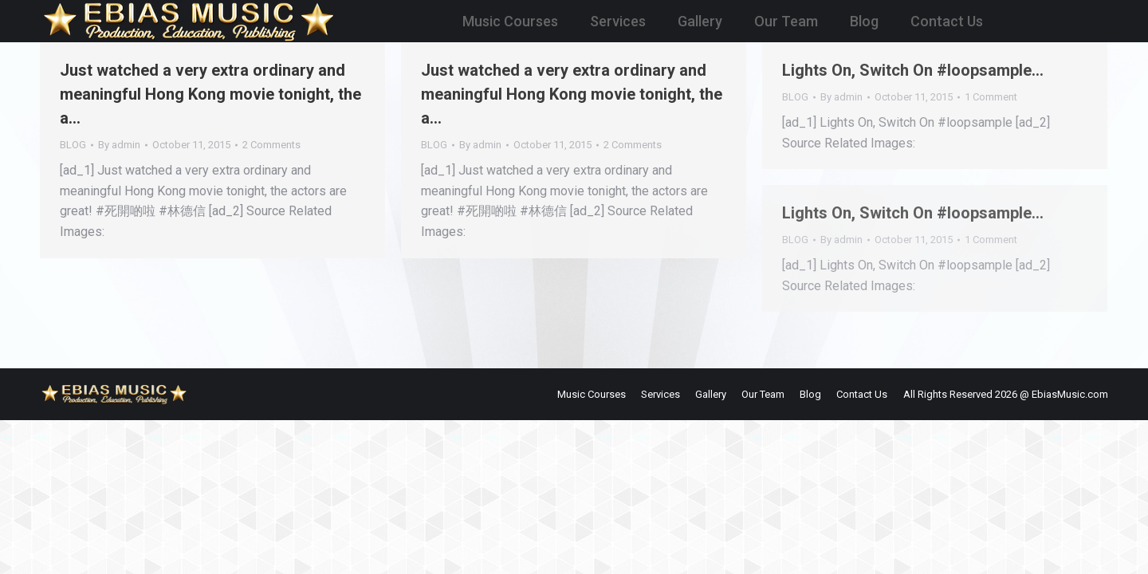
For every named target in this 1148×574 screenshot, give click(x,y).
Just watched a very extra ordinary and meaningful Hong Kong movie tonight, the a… (210, 94)
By (119, 145)
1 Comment (991, 97)
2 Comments (271, 145)
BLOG (73, 145)
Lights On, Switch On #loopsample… (913, 70)
